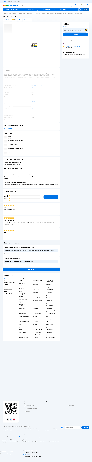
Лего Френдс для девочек (38, 334)
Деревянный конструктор (38, 327)
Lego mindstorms (49, 278)
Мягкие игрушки (49, 329)
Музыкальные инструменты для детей (38, 282)
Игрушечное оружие (39, 13)
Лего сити (34, 311)
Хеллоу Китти (35, 303)
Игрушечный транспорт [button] (9, 282)
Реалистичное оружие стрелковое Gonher (72, 13)
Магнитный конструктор (37, 322)
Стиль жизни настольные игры (52, 303)
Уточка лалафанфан (36, 292)
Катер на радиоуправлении (24, 322)
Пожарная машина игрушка (24, 321)
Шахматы (48, 298)
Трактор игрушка (22, 318)
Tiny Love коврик (36, 289)
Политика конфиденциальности (30, 408)
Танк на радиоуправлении (24, 311)
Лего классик (48, 284)
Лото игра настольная (50, 313)
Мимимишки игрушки (37, 295)
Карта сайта (26, 413)
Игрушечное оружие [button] (8, 280)
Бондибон (21, 296)
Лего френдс (35, 321)
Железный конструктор (37, 329)
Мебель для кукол (49, 327)
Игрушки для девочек (23, 327)
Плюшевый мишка (49, 330)
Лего (33, 305)
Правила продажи (27, 406)
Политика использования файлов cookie (32, 410)
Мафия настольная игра (50, 310)
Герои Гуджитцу (22, 293)
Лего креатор (35, 330)
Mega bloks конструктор (51, 282)
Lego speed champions (37, 332)
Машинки (21, 301)
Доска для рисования (50, 295)
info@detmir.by (18, 433)
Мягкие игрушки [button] (8, 293)
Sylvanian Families (22, 282)
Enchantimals (21, 278)
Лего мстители (35, 298)
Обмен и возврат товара (29, 405)
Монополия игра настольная (51, 311)
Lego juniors (48, 287)
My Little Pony (21, 288)
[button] (86, 9)
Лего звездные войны (37, 313)
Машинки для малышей (23, 337)
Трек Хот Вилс (21, 310)
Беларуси (10, 427)
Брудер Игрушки (22, 294)
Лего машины (35, 337)
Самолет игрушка (22, 313)
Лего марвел (35, 319)
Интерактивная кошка (50, 337)
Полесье (20, 280)
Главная (4, 13)
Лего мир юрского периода (38, 326)
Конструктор (35, 308)
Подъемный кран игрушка (24, 316)
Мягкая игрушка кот (50, 332)
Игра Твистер (48, 297)
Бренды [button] (6, 279)
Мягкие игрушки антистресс (51, 334)
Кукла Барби (48, 318)
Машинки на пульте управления (23, 305)
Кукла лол (48, 314)
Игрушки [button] (6, 284)
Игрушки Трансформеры (37, 300)
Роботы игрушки (22, 335)
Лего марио (35, 324)
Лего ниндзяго (35, 306)
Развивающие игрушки (23, 326)
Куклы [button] (5, 291)
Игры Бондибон (49, 305)
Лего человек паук (36, 297)
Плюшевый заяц (49, 338)
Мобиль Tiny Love (36, 286)
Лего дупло (35, 318)
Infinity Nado (21, 285)
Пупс (47, 321)
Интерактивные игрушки (37, 280)
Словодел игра (49, 300)
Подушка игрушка (49, 335)
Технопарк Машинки (23, 290)
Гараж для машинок (22, 314)
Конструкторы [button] (7, 287)
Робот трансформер (23, 334)
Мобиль (20, 329)
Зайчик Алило (21, 291)
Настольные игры (49, 289)
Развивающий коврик (37, 284)
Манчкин (48, 290)
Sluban (34, 335)
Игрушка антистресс (23, 332)
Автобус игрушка (22, 319)
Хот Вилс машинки (22, 302)
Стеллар (20, 286)
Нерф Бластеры (22, 298)
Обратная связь (27, 411)
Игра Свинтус (49, 308)
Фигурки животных (36, 287)
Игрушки (20, 324)
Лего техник (35, 316)
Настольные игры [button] (8, 289)
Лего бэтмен (35, 294)
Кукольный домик (49, 319)
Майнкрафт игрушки (37, 278)
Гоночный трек (22, 308)
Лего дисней (48, 286)
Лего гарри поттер (36, 314)
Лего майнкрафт (36, 310)
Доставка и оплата (27, 403)
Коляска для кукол (49, 324)
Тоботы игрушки (22, 283)
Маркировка (9, 128)
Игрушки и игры (11, 13)
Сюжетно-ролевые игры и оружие (24, 13)
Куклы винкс (48, 326)
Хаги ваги (34, 290)
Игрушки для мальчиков (23, 330)
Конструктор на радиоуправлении (49, 281)
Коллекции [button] (6, 286)
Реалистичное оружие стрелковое (54, 13)
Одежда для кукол (49, 322)
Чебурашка (35, 302)
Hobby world (48, 294)
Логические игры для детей (51, 302)
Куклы (47, 316)
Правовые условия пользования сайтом (22, 426)
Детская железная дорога (24, 306)
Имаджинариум (49, 292)
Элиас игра (48, 306)
